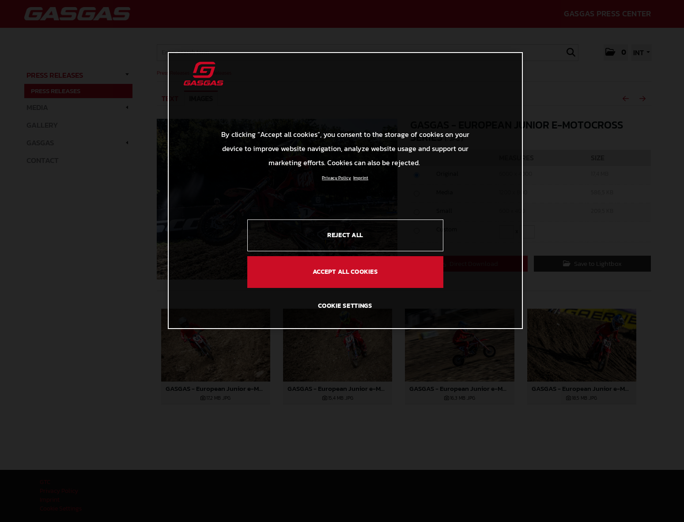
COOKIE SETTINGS (345, 305)
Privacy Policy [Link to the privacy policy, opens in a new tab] (336, 177)
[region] (345, 190)
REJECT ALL (345, 235)
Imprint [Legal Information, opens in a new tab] (360, 177)
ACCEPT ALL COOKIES (345, 271)
